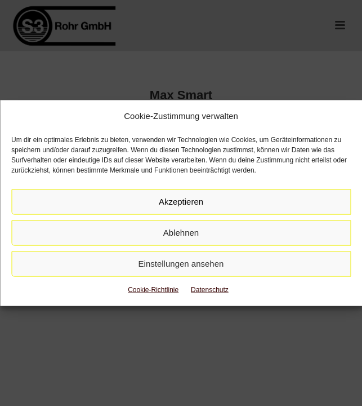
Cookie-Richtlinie (153, 290)
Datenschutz (210, 290)
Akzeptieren (181, 201)
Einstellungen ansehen (181, 263)
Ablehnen (181, 232)
